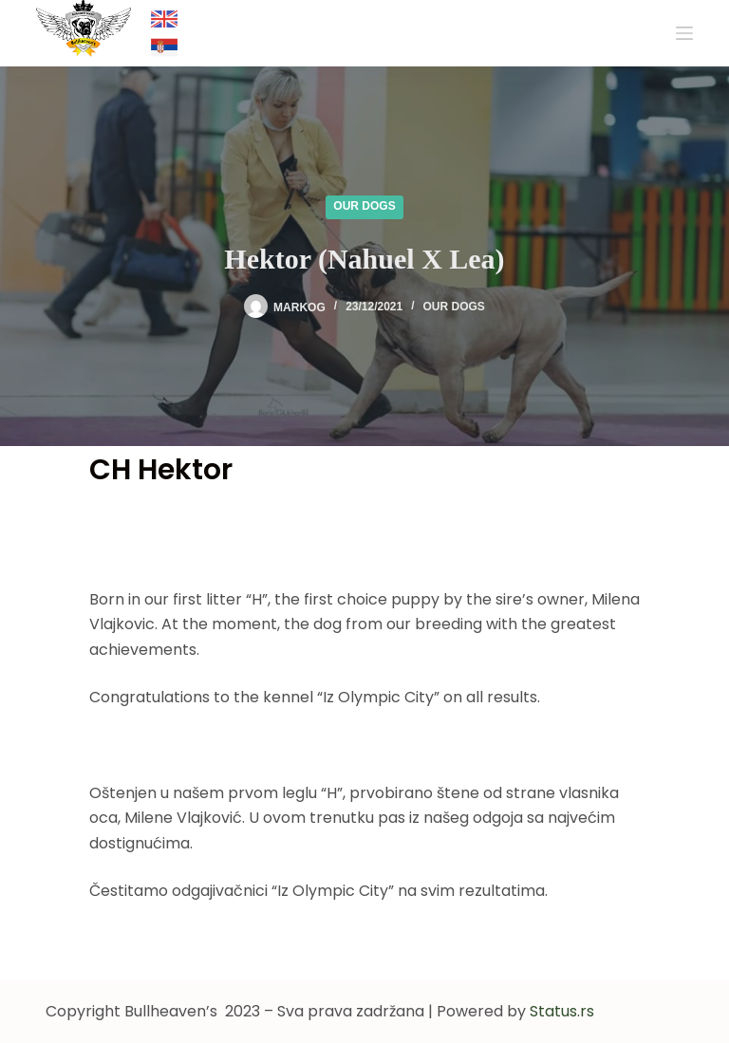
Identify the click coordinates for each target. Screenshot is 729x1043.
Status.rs (562, 1011)
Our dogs (364, 206)
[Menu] (684, 33)
